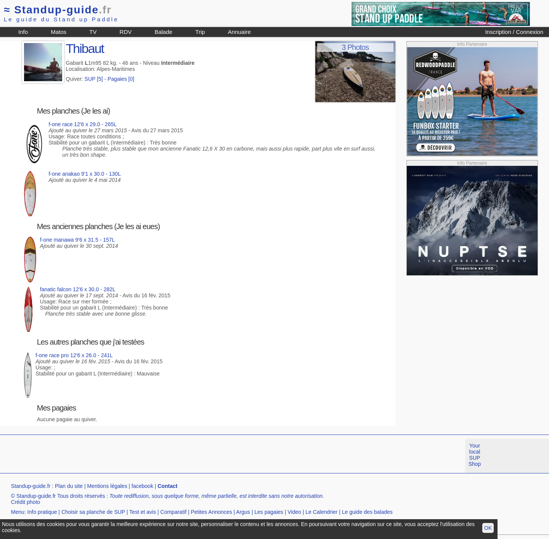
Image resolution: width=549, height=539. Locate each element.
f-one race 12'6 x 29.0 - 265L (82, 124)
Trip (200, 32)
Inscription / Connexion (514, 32)
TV (92, 32)
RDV (126, 32)
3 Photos (355, 47)
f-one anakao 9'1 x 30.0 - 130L (84, 174)
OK (488, 528)
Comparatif (173, 512)
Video (294, 512)
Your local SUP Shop (475, 455)
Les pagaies (268, 512)
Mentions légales (107, 486)
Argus (243, 512)
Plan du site (69, 486)
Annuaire (239, 32)
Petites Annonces (211, 512)
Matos (58, 32)
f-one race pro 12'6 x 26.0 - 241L (74, 355)
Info (23, 32)
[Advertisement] (139, 456)
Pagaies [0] (121, 79)
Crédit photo (25, 502)
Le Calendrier (321, 512)
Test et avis (142, 512)
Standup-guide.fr (31, 486)
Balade (163, 32)
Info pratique (42, 512)
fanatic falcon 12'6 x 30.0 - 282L (78, 289)
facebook (142, 486)
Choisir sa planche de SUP (93, 512)
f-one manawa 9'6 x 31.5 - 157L (77, 240)
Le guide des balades (367, 512)
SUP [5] (94, 79)
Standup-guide (58, 10)
